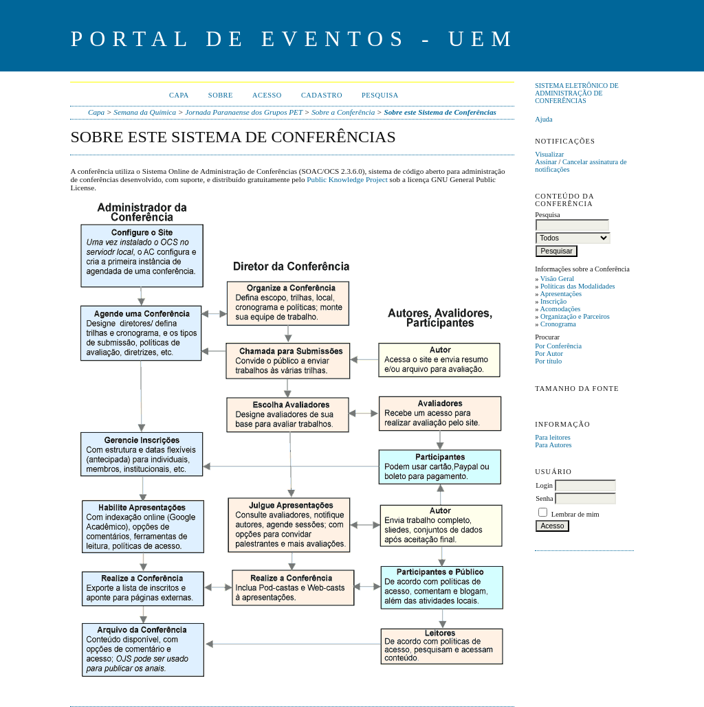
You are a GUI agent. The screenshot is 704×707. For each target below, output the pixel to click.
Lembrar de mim (575, 514)
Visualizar (549, 154)
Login (544, 485)
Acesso (267, 95)
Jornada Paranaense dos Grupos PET (243, 112)
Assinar (546, 162)
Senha (544, 498)
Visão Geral (557, 278)
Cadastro (321, 95)
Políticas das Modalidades (577, 286)
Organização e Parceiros (575, 316)
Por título (548, 361)
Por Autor (549, 353)
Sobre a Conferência (343, 112)
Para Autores (553, 445)
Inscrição (553, 301)
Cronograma (558, 324)
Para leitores (553, 437)
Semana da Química (144, 112)
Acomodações (560, 309)
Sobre (220, 95)
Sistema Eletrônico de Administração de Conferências (577, 93)
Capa (179, 95)
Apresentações (561, 294)
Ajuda (543, 119)
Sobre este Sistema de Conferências (440, 112)
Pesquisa (380, 95)
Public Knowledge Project (347, 179)
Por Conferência (558, 346)
